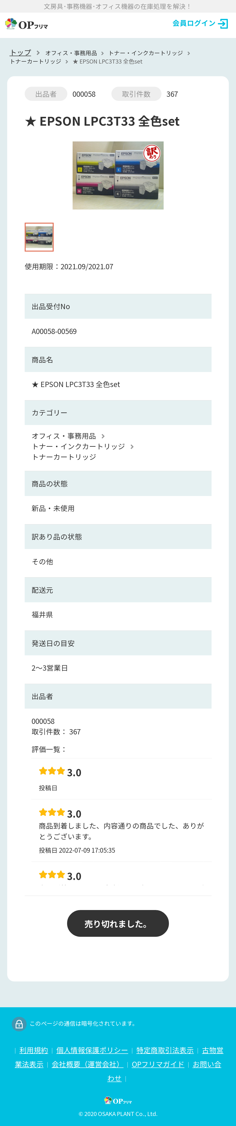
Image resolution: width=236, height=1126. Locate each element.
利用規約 (33, 1050)
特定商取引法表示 (165, 1050)
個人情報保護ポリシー (92, 1050)
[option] (118, 177)
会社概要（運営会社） (88, 1064)
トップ (20, 52)
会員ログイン (200, 23)
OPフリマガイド (158, 1064)
